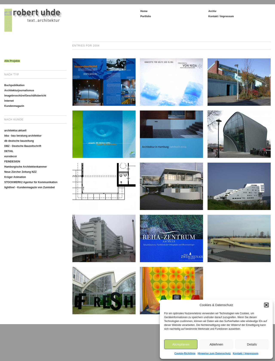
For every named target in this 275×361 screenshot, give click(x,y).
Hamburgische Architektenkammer (25, 166)
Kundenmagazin (14, 105)
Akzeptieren (180, 344)
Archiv (212, 11)
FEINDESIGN (12, 161)
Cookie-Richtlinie (185, 353)
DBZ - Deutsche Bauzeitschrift (22, 146)
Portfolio (145, 16)
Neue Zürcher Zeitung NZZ (20, 171)
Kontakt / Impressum (245, 353)
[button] (266, 305)
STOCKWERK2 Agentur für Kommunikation (30, 182)
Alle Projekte (12, 60)
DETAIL (8, 151)
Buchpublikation (14, 85)
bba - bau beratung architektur (22, 135)
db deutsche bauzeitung (19, 140)
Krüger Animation (15, 177)
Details (252, 344)
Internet (9, 100)
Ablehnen (216, 344)
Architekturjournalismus (19, 90)
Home (143, 11)
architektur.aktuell (15, 130)
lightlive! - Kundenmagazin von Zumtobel (29, 187)
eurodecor (10, 156)
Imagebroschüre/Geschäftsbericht (25, 95)
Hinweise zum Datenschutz (214, 353)
